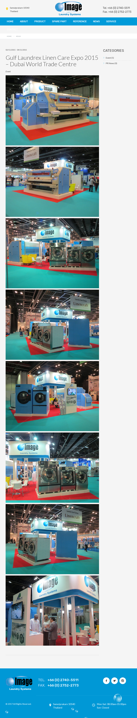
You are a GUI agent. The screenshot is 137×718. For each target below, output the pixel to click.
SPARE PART (59, 21)
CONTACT (12, 29)
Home (9, 36)
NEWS (96, 21)
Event (110, 57)
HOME (10, 21)
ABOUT (24, 21)
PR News (111, 63)
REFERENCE (80, 21)
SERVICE (111, 21)
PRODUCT (40, 21)
